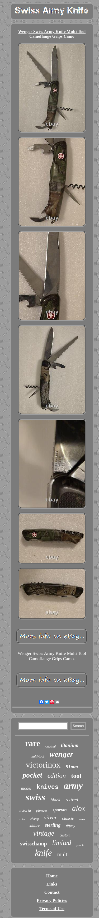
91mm (72, 766)
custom (65, 835)
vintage (43, 833)
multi (63, 854)
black (55, 799)
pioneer (42, 810)
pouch (80, 845)
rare (32, 743)
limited (61, 842)
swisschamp (33, 843)
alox (78, 808)
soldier (34, 826)
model (26, 788)
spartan (60, 809)
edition (57, 775)
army (73, 786)
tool (76, 775)
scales (21, 819)
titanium (70, 745)
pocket (32, 775)
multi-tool (37, 756)
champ (34, 819)
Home (52, 875)
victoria (24, 810)
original (50, 746)
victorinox (43, 764)
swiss (35, 797)
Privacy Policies (52, 900)
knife (43, 853)
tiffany (70, 826)
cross (82, 819)
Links (52, 884)
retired (71, 799)
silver (50, 817)
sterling (52, 825)
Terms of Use (51, 908)
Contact (52, 892)
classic (68, 818)
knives (48, 787)
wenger (61, 754)
